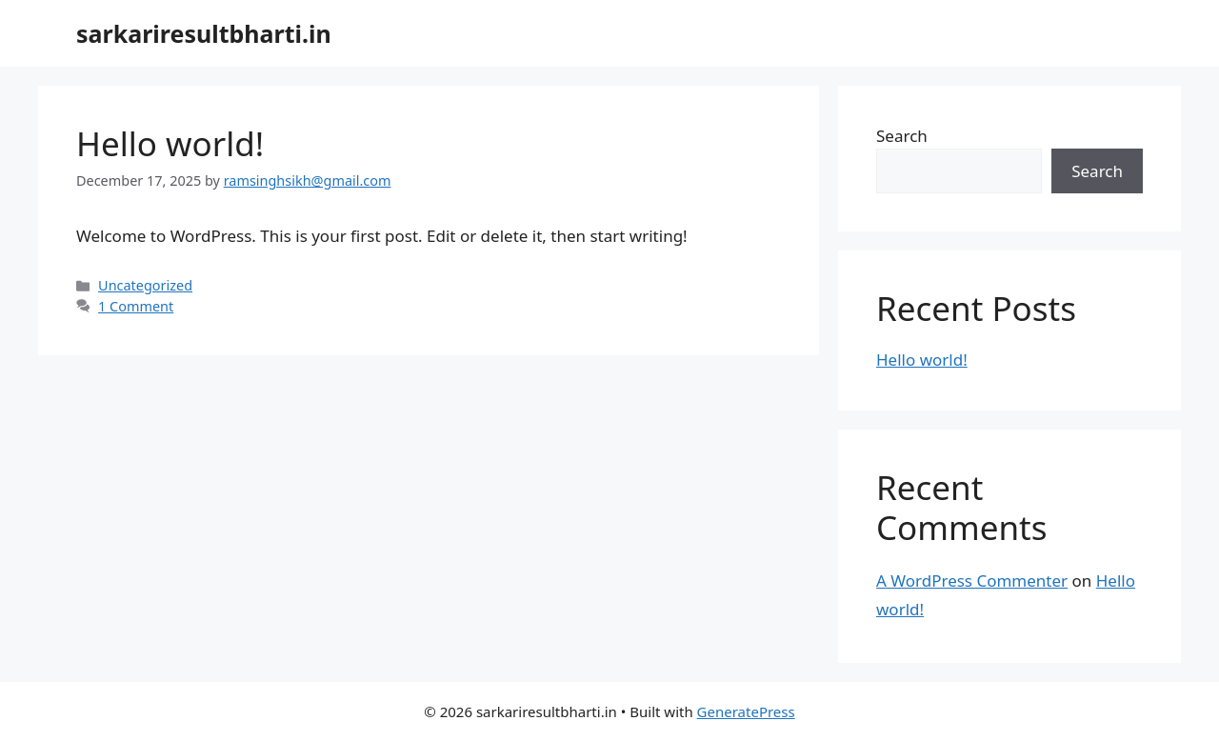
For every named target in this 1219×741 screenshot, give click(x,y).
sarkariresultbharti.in (203, 33)
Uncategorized (145, 285)
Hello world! (170, 143)
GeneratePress (746, 711)
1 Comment (135, 306)
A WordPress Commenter (972, 580)
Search (902, 136)
